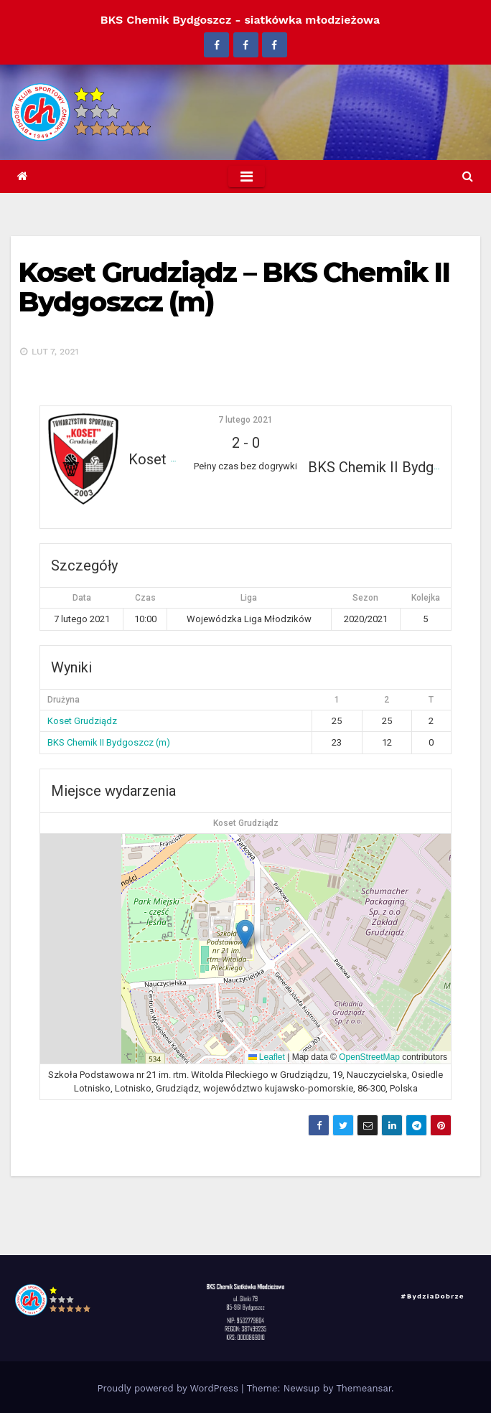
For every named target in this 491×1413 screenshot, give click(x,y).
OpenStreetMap (369, 1057)
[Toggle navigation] (246, 176)
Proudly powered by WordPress (169, 1388)
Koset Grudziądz (82, 720)
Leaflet (266, 1057)
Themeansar (363, 1388)
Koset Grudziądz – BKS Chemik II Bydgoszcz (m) (233, 287)
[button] (467, 176)
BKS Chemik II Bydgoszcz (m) (108, 742)
